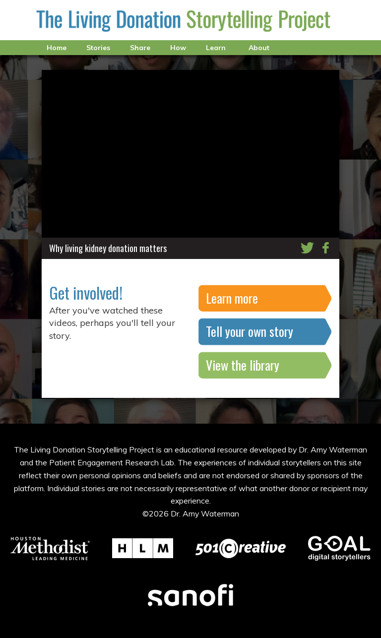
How (178, 47)
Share (140, 47)
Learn (216, 47)
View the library (242, 365)
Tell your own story (249, 331)
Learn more (232, 298)
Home (56, 47)
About (259, 47)
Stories (98, 47)
